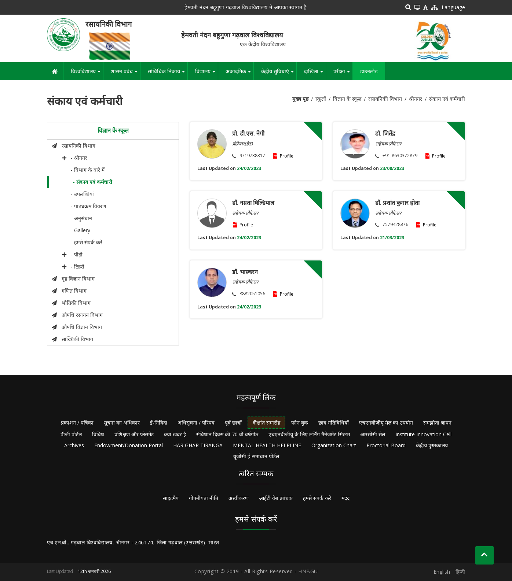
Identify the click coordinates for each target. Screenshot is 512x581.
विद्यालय (206, 74)
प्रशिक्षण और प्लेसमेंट (134, 434)
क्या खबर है (175, 434)
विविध (98, 434)
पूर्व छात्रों (233, 422)
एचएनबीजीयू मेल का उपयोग (386, 422)
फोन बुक (299, 422)
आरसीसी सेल (372, 434)
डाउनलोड (368, 71)
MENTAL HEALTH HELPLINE (267, 445)
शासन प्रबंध (125, 74)
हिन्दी (460, 571)
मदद (345, 498)
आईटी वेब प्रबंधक (276, 498)
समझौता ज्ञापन (437, 422)
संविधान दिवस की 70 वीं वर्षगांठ (227, 434)
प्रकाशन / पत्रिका (77, 422)
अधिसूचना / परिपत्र (196, 422)
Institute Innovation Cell (423, 434)
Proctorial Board (386, 445)
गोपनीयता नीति (203, 498)
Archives (74, 445)
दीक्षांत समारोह (266, 422)
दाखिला (315, 74)
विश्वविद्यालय (87, 74)
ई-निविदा (158, 422)
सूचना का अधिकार (122, 422)
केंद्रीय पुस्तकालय (432, 445)
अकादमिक (239, 74)
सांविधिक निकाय (167, 74)
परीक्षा (342, 74)
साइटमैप (171, 498)
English (442, 571)
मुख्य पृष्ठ (300, 98)
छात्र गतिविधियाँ (333, 422)
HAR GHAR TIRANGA (198, 445)
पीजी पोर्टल (71, 434)
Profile (286, 156)
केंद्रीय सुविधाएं (278, 74)
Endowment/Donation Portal (128, 445)
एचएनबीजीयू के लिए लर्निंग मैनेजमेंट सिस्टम (309, 434)
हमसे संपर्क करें (317, 498)
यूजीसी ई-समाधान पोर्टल (256, 456)
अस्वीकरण (238, 498)
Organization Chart (333, 445)
